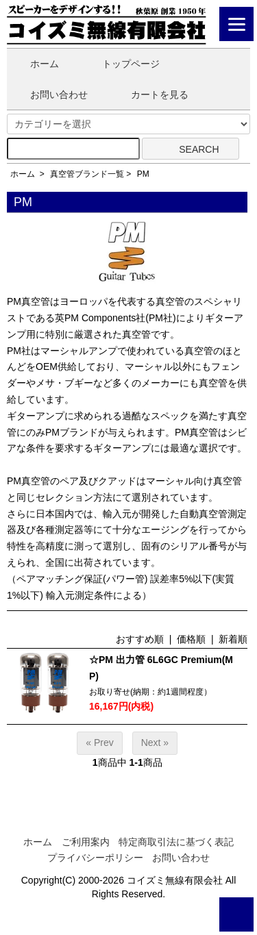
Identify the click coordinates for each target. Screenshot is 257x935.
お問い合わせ (49, 94)
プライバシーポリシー (95, 857)
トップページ (121, 63)
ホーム (34, 63)
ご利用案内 (86, 841)
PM (143, 174)
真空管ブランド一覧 (87, 174)
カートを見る (149, 94)
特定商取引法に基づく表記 (176, 841)
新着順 (233, 639)
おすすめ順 (140, 639)
